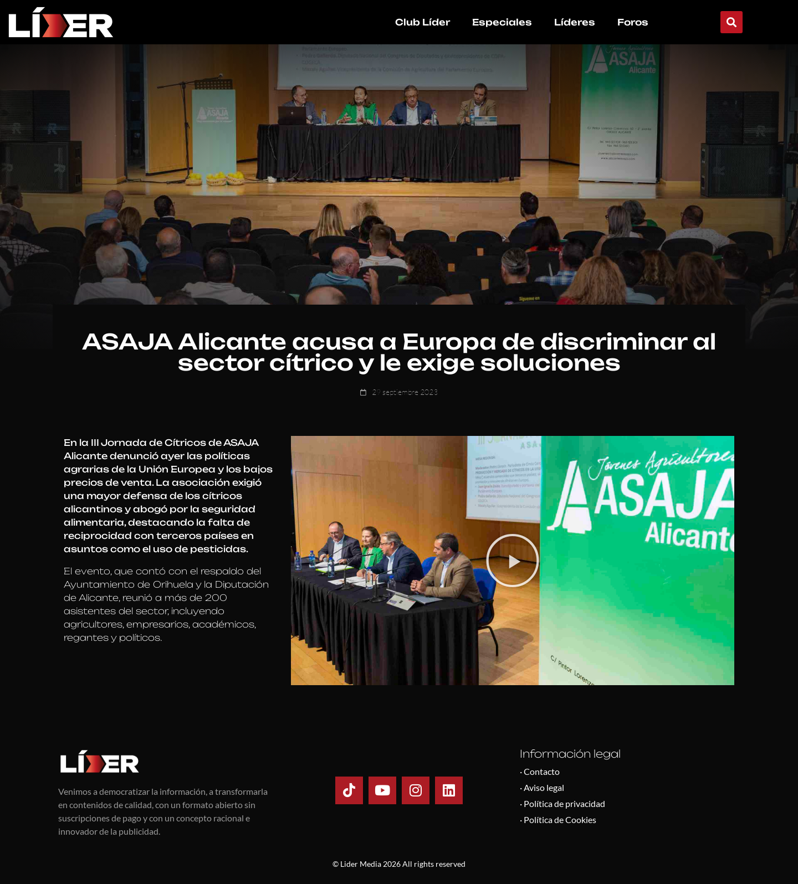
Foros (632, 22)
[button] (731, 22)
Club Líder (422, 22)
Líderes (574, 22)
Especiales (502, 22)
